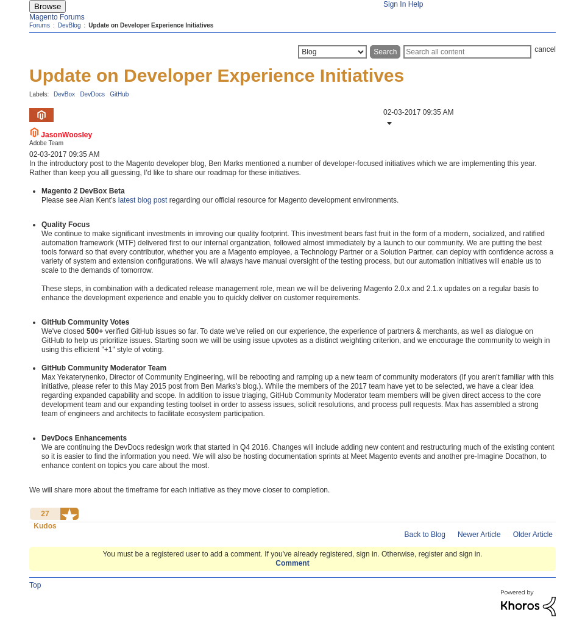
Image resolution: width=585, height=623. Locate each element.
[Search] (467, 52)
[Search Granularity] (332, 52)
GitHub (119, 94)
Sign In (394, 4)
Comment (292, 563)
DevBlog (69, 25)
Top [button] (35, 585)
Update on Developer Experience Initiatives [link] (150, 25)
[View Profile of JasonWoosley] (66, 135)
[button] (388, 123)
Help (416, 4)
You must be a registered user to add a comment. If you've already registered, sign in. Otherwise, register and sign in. (293, 554)
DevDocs (92, 94)
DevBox (64, 94)
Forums (39, 25)
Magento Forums (57, 17)
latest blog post (143, 200)
